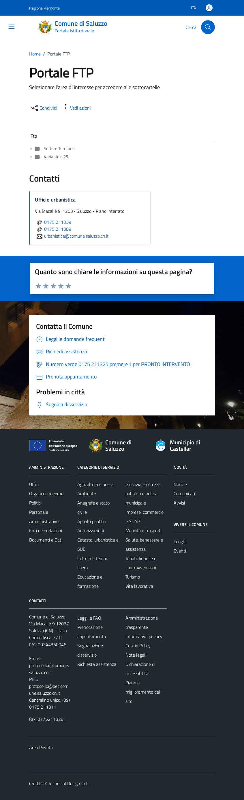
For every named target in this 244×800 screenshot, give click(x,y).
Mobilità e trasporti (143, 530)
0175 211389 (53, 229)
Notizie (180, 484)
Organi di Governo (46, 493)
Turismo (132, 576)
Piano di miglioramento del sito (142, 692)
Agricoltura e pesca (95, 484)
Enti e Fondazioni (45, 530)
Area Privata (41, 747)
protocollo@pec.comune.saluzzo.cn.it (48, 689)
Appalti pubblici (91, 521)
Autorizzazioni (90, 530)
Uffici (34, 484)
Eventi (180, 550)
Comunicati (184, 493)
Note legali (135, 654)
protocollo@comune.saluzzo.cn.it (49, 669)
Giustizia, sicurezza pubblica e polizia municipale (143, 493)
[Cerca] (208, 27)
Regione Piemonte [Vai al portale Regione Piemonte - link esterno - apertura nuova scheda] (44, 8)
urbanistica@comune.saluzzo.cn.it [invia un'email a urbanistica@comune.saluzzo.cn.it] (72, 235)
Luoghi (180, 541)
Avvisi (179, 502)
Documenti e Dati (45, 539)
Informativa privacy (143, 636)
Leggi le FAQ (89, 617)
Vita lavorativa (139, 586)
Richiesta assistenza (96, 664)
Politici (35, 502)
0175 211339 (53, 222)
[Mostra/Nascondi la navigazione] (11, 26)
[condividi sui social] (44, 107)
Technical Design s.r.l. (68, 783)
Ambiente (86, 493)
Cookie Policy (138, 645)
